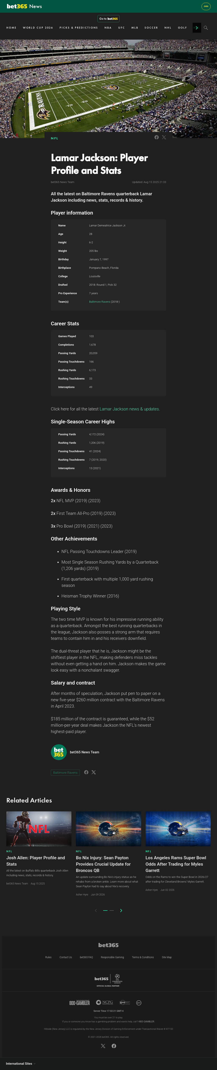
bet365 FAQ (86, 957)
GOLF (182, 27)
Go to (108, 19)
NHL (168, 27)
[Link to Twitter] (164, 140)
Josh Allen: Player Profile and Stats (35, 861)
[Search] (206, 27)
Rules (48, 957)
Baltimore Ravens (99, 301)
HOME (11, 27)
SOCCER (151, 27)
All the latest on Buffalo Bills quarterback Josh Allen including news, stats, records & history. (37, 873)
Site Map (167, 957)
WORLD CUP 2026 (38, 27)
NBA (108, 27)
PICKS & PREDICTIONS (79, 27)
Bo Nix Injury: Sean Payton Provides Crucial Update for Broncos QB (103, 864)
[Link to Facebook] (156, 140)
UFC (121, 27)
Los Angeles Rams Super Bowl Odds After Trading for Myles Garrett (176, 864)
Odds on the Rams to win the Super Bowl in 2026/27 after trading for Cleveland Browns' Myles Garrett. (177, 879)
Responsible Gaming (112, 957)
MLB (134, 27)
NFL (55, 138)
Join (206, 6)
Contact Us (66, 957)
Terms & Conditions (143, 957)
